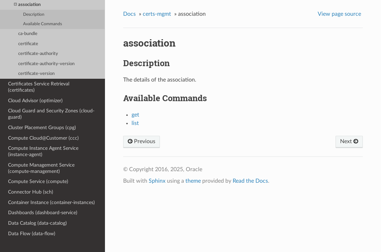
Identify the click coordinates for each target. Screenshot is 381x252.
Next (349, 141)
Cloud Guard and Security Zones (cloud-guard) (51, 114)
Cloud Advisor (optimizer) (35, 100)
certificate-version (36, 73)
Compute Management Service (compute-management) (41, 168)
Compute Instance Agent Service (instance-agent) (43, 151)
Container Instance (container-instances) (51, 202)
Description (33, 14)
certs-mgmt (157, 14)
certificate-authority (38, 53)
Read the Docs (250, 181)
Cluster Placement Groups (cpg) (42, 127)
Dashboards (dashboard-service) (42, 212)
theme (193, 181)
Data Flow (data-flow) (31, 233)
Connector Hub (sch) (30, 192)
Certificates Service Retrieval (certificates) (38, 87)
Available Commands (42, 24)
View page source (339, 14)
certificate (28, 44)
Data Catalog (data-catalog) (37, 223)
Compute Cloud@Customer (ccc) (43, 138)
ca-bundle (27, 33)
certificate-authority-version (46, 64)
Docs (129, 14)
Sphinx (157, 181)
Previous (141, 141)
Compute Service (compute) (38, 181)
